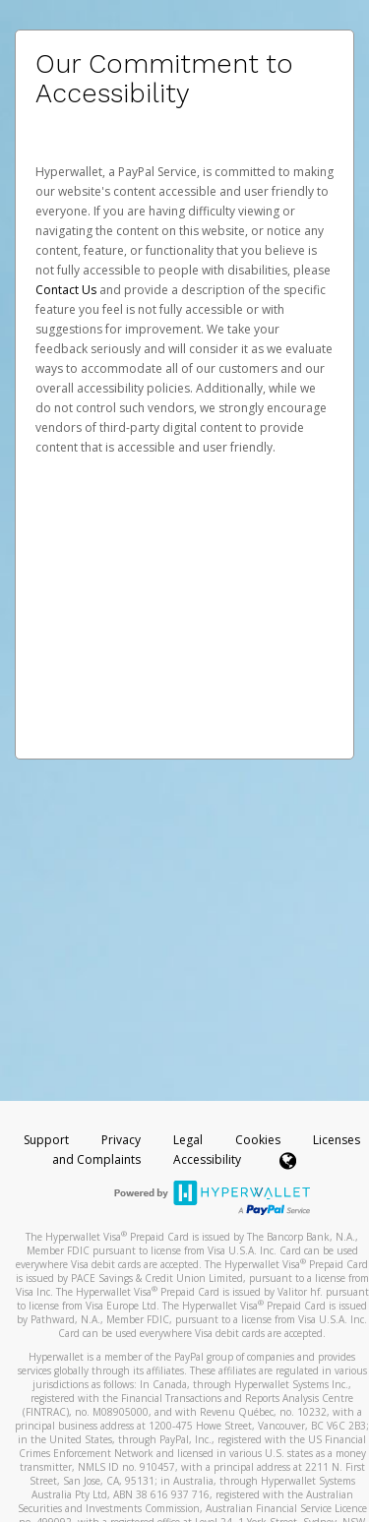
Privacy (121, 1139)
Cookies (257, 1139)
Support (46, 1139)
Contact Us (67, 289)
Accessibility (207, 1159)
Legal (188, 1139)
